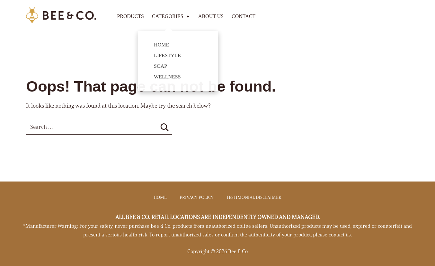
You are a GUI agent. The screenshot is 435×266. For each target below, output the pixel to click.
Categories (171, 16)
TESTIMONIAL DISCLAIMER (253, 197)
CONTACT (243, 16)
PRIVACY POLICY (197, 197)
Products (130, 16)
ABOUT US (211, 16)
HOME (160, 197)
